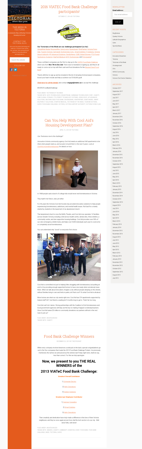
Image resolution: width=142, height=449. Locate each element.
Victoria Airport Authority (75, 104)
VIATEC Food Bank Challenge (87, 63)
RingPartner (83, 50)
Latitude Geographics (119, 39)
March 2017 (116, 110)
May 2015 (116, 177)
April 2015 (116, 180)
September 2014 (118, 202)
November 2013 (118, 234)
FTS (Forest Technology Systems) (66, 98)
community (63, 431)
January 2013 (117, 259)
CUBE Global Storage (83, 55)
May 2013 (116, 246)
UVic (114, 68)
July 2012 (116, 278)
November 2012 (118, 265)
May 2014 (116, 215)
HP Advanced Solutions (57, 55)
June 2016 (116, 135)
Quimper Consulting (70, 404)
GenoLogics (64, 50)
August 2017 (117, 94)
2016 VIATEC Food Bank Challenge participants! (69, 7)
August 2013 (117, 237)
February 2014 (117, 224)
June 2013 (116, 243)
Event (78, 431)
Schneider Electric (70, 383)
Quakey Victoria (117, 36)
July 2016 (116, 132)
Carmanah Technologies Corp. (63, 52)
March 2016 (116, 145)
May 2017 (116, 104)
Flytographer (86, 57)
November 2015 (118, 158)
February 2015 (117, 186)
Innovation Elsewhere (119, 56)
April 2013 (116, 249)
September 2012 (118, 272)
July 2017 (116, 97)
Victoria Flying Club (93, 104)
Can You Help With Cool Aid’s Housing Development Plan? (69, 121)
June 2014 (116, 211)
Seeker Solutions (70, 393)
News (47, 433)
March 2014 (116, 221)
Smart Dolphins (70, 409)
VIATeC (59, 433)
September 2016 (118, 126)
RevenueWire (55, 50)
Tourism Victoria (46, 52)
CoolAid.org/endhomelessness (48, 147)
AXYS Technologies (72, 57)
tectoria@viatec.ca (19, 54)
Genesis (24, 75)
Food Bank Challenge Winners (69, 335)
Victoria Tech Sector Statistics (122, 78)
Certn (114, 43)
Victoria (62, 104)
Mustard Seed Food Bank (55, 100)
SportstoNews (117, 46)
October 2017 (117, 88)
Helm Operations (70, 388)
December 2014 (117, 192)
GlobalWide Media (43, 50)
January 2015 (117, 189)
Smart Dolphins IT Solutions (84, 52)
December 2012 (117, 262)
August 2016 (117, 129)
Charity (96, 95)
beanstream (65, 95)
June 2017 (116, 101)
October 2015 (117, 161)
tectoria (53, 433)
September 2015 (118, 164)
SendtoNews (70, 55)
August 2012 (117, 275)
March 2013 (116, 253)
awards (50, 431)
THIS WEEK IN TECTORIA (20, 28)
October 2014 (117, 199)
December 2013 (117, 230)
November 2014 (118, 196)
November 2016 (118, 120)
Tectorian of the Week (55, 93)
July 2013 (116, 240)
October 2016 (117, 123)
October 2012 (117, 268)
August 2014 (117, 205)
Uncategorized (52, 319)
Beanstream (74, 50)
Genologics (83, 98)
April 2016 (116, 142)
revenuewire (69, 100)
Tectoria (115, 59)
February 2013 (117, 256)
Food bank (84, 431)
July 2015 (116, 170)
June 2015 (116, 173)
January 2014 (117, 227)
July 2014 (116, 208)
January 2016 (117, 151)
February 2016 (117, 148)
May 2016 (116, 139)
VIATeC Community (119, 72)
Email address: (118, 10)
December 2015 (117, 154)
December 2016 (117, 116)
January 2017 (117, 113)
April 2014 (116, 218)
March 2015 (116, 183)
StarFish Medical (59, 57)
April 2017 (116, 107)
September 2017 (118, 91)
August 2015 (117, 167)
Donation (71, 431)
